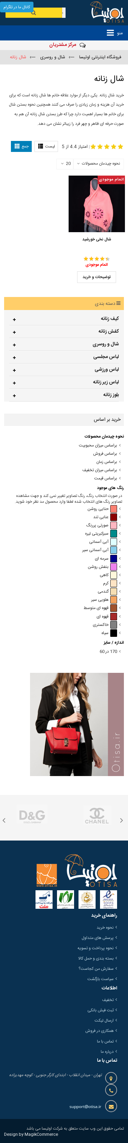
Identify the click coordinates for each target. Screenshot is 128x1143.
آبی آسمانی (103, 542)
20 (66, 164)
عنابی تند (105, 517)
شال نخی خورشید (96, 239)
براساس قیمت (105, 478)
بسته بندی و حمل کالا (96, 958)
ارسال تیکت (104, 1020)
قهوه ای (107, 617)
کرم (110, 583)
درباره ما (107, 1051)
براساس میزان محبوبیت (98, 446)
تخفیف (108, 1000)
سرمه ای (106, 559)
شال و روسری (106, 344)
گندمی (107, 592)
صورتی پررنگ (101, 525)
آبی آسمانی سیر (99, 550)
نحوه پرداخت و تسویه (95, 948)
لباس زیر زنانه (106, 382)
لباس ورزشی (107, 370)
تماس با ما (105, 1041)
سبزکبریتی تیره (101, 534)
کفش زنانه (109, 332)
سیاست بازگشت (100, 979)
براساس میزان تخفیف (99, 470)
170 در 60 (108, 652)
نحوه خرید (105, 927)
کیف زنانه (110, 319)
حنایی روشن (102, 509)
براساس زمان (106, 462)
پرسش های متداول (98, 937)
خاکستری (105, 625)
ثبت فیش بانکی (100, 1010)
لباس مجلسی (106, 357)
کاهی (108, 575)
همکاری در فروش (99, 1030)
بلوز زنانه (111, 395)
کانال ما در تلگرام (16, 7)
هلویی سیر (104, 600)
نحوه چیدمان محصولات (101, 163)
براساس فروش (105, 454)
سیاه (109, 633)
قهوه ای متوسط (100, 608)
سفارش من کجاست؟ (96, 968)
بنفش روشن (102, 567)
